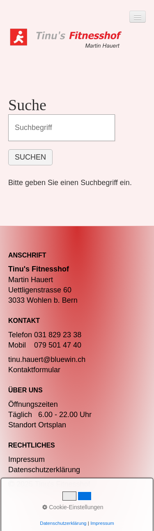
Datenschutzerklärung (44, 470)
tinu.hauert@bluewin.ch (46, 359)
